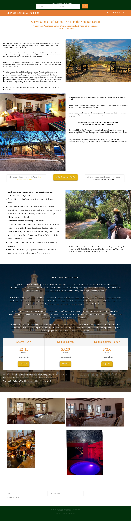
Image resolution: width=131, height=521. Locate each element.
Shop (58, 513)
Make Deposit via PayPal (65, 177)
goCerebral (69, 510)
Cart (63, 513)
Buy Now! (23, 364)
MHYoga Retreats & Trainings (23, 12)
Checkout (71, 513)
